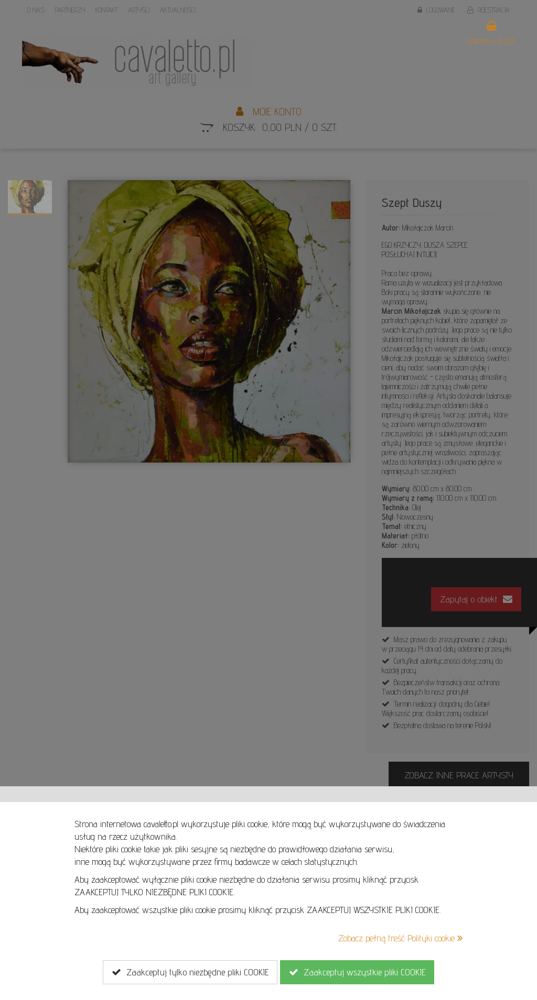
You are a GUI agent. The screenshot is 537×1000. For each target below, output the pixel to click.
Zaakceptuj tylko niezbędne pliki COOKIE (190, 972)
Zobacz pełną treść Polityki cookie (400, 937)
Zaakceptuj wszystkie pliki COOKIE (357, 972)
